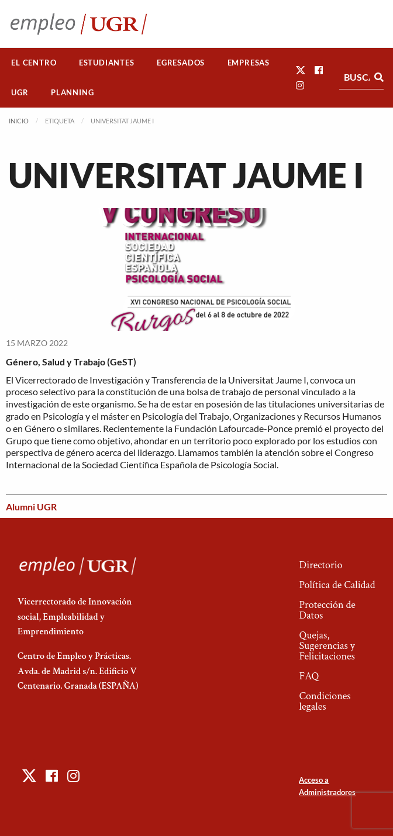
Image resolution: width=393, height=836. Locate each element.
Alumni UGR (31, 506)
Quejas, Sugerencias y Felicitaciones (326, 645)
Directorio (320, 565)
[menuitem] (34, 63)
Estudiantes (107, 62)
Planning (72, 92)
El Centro (33, 62)
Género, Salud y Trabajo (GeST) (71, 361)
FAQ (309, 676)
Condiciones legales (324, 701)
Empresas (248, 62)
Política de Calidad (337, 585)
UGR (19, 92)
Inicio (19, 121)
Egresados (181, 62)
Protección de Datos (327, 610)
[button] (300, 70)
